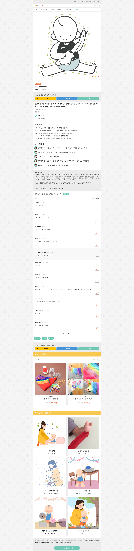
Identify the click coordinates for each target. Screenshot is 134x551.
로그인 (76, 2)
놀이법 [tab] (76, 9)
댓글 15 (36, 89)
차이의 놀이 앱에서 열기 (67, 548)
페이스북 (64, 98)
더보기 (96, 359)
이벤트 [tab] (59, 9)
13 (97, 281)
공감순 (93, 198)
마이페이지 (97, 2)
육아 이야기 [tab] (67, 9)
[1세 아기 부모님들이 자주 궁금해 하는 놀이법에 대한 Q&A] (49, 188)
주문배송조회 (89, 2)
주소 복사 (89, 98)
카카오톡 (42, 98)
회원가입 (81, 2)
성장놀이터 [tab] (44, 9)
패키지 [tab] (36, 9)
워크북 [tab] (52, 9)
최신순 (97, 198)
